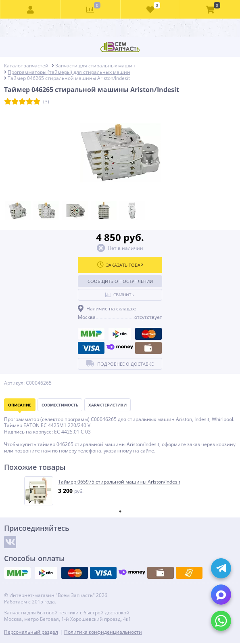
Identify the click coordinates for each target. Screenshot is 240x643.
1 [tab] (120, 511)
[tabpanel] (120, 490)
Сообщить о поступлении (120, 281)
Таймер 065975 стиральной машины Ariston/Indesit (119, 482)
